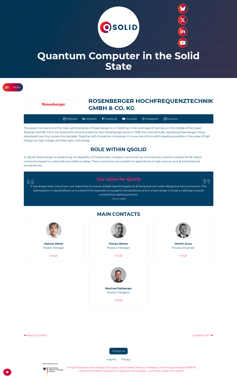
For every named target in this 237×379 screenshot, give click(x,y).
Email (53, 255)
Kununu (171, 118)
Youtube (129, 118)
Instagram (150, 118)
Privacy (126, 359)
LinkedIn (89, 118)
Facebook (109, 118)
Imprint (111, 359)
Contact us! (118, 351)
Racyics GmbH (35, 335)
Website (70, 118)
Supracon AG (203, 335)
